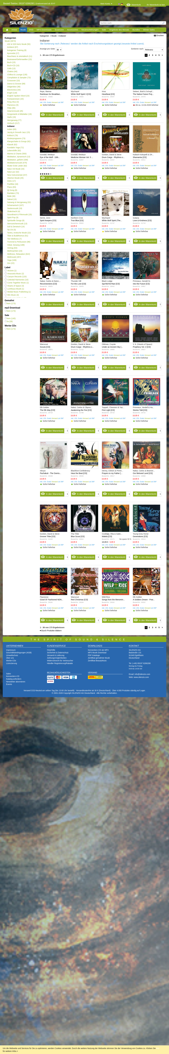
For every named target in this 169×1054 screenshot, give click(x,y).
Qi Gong (12, 190)
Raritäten (13, 193)
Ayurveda (13, 53)
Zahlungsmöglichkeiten (57, 658)
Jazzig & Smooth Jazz (18, 132)
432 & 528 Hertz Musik (18, 44)
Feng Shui (13, 102)
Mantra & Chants (17, 154)
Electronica (14, 90)
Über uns (10, 658)
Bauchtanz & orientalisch (19, 56)
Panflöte (12, 184)
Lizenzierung (11, 663)
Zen (10, 263)
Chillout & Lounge (17, 74)
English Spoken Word (18, 96)
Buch (11, 62)
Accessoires (72, 30)
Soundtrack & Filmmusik (19, 214)
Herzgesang (14, 120)
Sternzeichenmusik (17, 224)
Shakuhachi (13, 211)
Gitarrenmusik (15, 111)
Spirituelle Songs (15, 220)
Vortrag (12, 248)
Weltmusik (14, 257)
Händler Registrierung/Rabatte (60, 663)
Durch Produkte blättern (51, 630)
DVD (31, 30)
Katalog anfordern (13, 679)
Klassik (12, 144)
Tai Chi (11, 230)
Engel (12, 93)
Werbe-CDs (11, 661)
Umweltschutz (12, 655)
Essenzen (59, 30)
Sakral (11, 199)
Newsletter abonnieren (15, 682)
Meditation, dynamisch (18, 157)
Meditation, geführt (17, 160)
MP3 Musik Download (97, 652)
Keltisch (12, 135)
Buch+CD (13, 65)
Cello (11, 68)
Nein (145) (10, 318)
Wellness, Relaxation (18, 254)
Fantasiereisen (15, 99)
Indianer (11, 126)
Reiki (11, 196)
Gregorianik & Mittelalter (19, 114)
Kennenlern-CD (12, 676)
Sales (8, 674)
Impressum (11, 650)
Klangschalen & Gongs (19, 141)
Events (9, 684)
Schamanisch (15, 205)
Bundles (136, 30)
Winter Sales (149, 30)
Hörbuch (13, 123)
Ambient (12, 47)
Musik (23, 30)
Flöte (11, 108)
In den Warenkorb (52, 114)
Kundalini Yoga (15, 147)
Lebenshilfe (14, 150)
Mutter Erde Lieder (17, 166)
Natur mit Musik (15, 169)
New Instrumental (17, 175)
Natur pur (13, 172)
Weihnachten (14, 251)
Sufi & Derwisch (16, 226)
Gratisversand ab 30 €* (45, 3)
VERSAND (92, 672)
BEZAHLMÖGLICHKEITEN (58, 672)
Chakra (12, 71)
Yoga (11, 260)
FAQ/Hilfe (51, 650)
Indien (11, 129)
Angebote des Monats (119, 30)
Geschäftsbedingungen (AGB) (19, 652)
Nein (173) (10, 303)
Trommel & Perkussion (18, 242)
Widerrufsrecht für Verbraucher (60, 661)
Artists (14, 30)
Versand (55, 102)
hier (157, 1048)
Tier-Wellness (14, 239)
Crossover (13, 80)
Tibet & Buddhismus (17, 236)
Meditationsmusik (17, 163)
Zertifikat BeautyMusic (97, 661)
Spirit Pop (12, 217)
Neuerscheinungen (90, 30)
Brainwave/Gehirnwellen (19, 59)
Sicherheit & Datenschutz (57, 652)
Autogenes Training (16, 50)
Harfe (11, 117)
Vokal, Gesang (16, 245)
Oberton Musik (15, 178)
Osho (11, 181)
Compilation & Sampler (19, 77)
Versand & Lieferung (55, 655)
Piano (11, 187)
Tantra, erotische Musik (19, 233)
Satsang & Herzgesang (19, 202)
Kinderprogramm (16, 138)
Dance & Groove (16, 84)
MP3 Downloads (44, 30)
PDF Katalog (93, 655)
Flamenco (12, 105)
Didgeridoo (13, 87)
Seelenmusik (14, 208)
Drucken (160, 35)
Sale (104, 30)
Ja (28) (9, 321)
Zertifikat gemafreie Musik (99, 658)
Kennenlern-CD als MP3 (98, 650)
